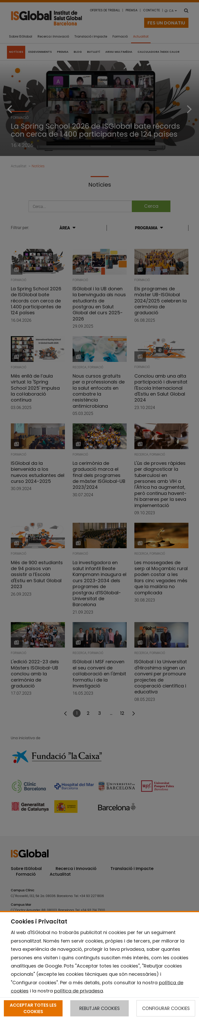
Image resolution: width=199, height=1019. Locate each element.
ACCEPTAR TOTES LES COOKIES (33, 1008)
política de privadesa (78, 991)
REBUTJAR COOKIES (99, 1008)
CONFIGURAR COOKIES (166, 1008)
